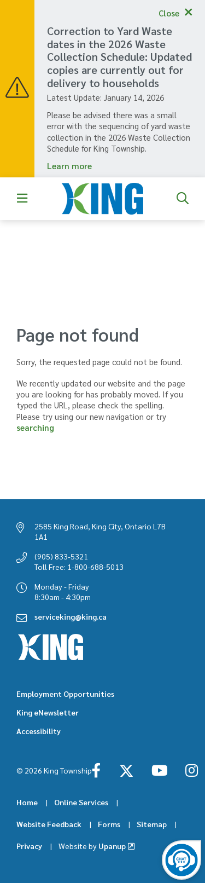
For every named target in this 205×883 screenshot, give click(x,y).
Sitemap (152, 824)
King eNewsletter (47, 712)
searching (35, 427)
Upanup (92, 846)
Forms (109, 824)
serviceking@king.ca (70, 616)
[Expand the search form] (182, 198)
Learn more (69, 165)
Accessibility (38, 731)
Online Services (81, 802)
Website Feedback (48, 824)
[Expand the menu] (22, 198)
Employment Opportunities (65, 694)
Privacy (29, 846)
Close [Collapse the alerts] (169, 13)
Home (27, 802)
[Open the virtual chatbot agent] (181, 860)
